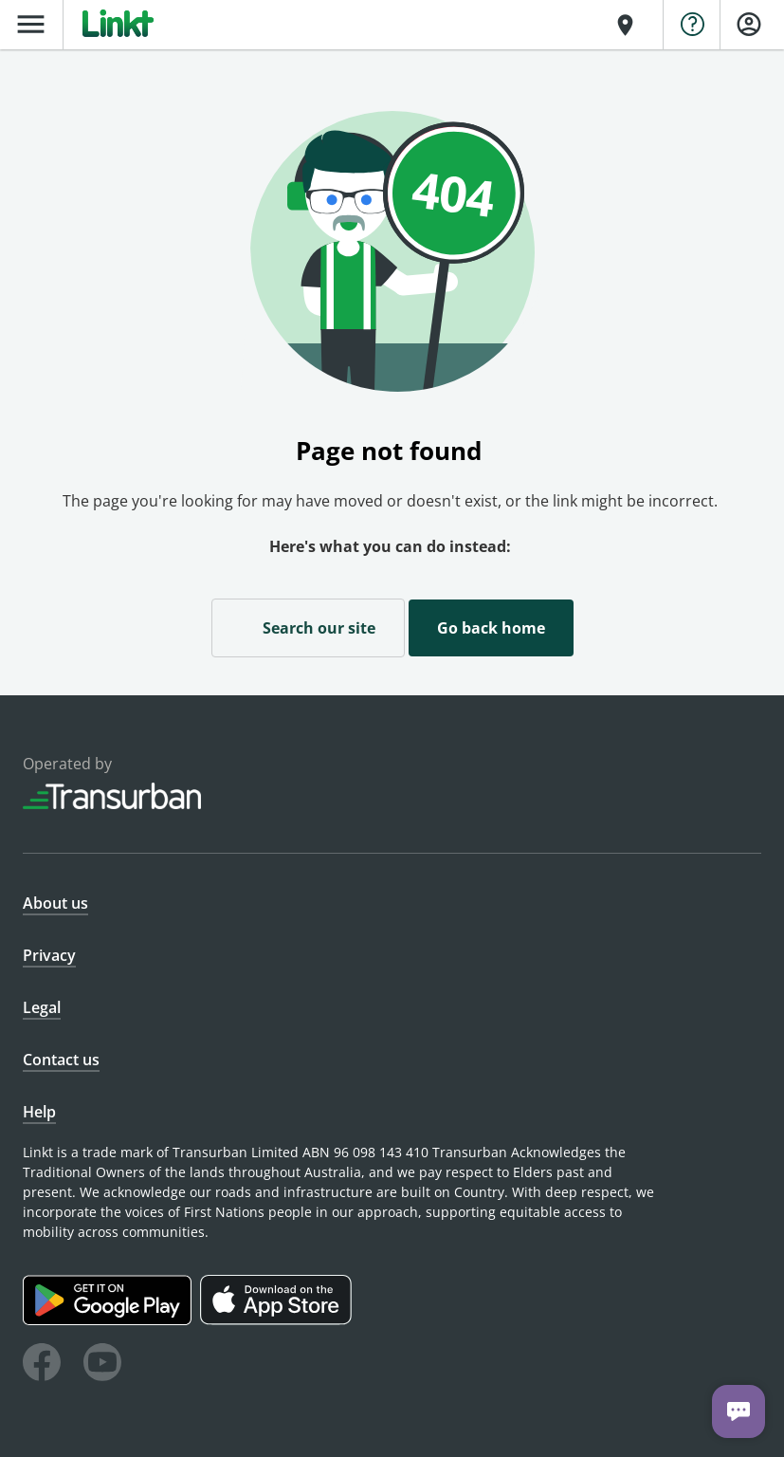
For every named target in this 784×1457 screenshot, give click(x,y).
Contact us (61, 1059)
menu (30, 24)
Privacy (49, 955)
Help (39, 1111)
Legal (42, 1007)
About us (55, 903)
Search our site (308, 627)
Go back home (491, 628)
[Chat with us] (738, 1411)
